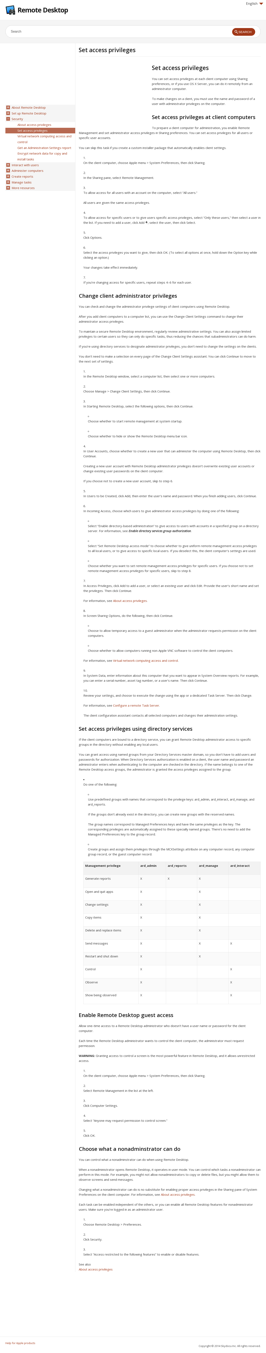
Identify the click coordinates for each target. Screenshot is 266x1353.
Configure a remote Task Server (136, 705)
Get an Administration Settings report (44, 145)
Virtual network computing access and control (145, 660)
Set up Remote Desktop (28, 113)
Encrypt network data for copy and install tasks (42, 153)
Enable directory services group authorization (160, 531)
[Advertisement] (114, 93)
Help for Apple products (20, 1343)
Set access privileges (32, 129)
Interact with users (24, 161)
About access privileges (130, 601)
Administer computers (27, 167)
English (254, 3)
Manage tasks (21, 178)
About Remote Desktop (28, 107)
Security (17, 118)
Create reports (22, 172)
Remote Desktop (42, 9)
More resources (22, 183)
